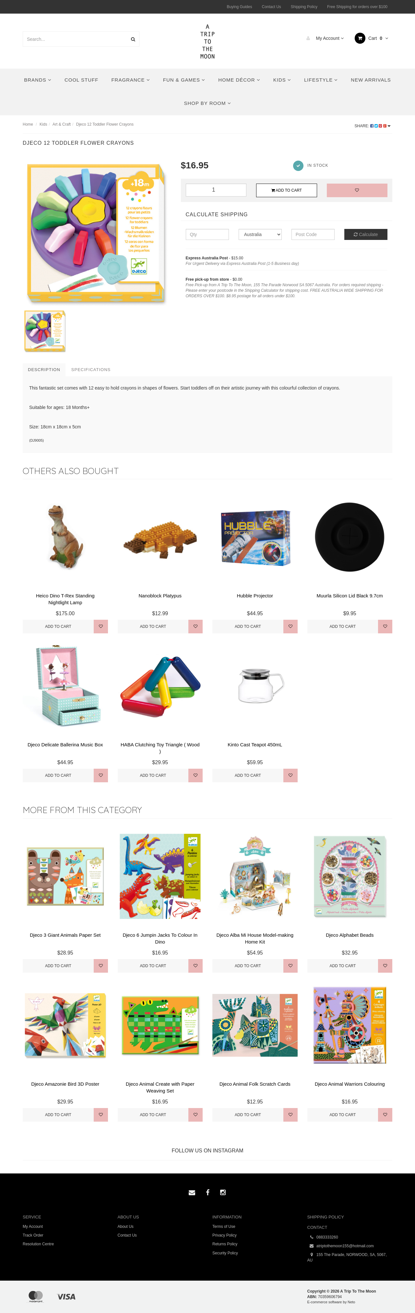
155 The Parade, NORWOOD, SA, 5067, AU (347, 1257)
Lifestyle (321, 80)
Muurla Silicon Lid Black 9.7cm (350, 595)
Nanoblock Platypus (160, 595)
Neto (351, 1302)
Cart (371, 38)
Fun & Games (184, 80)
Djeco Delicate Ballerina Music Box (65, 744)
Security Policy (225, 1253)
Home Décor (239, 80)
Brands (38, 80)
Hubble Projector (255, 595)
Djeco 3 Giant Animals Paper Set (65, 935)
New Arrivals (371, 80)
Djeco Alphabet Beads (350, 935)
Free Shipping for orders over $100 (357, 7)
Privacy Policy (224, 1235)
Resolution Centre (38, 1244)
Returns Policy (224, 1244)
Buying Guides (239, 7)
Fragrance (130, 80)
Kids (282, 80)
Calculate (366, 234)
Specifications (91, 369)
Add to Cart (286, 190)
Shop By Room (207, 103)
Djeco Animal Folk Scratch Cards (254, 1084)
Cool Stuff (81, 80)
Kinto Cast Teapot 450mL (255, 744)
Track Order (33, 1235)
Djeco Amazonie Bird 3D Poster (65, 1084)
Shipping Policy (304, 7)
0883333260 (322, 1237)
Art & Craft (62, 124)
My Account (323, 38)
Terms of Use (223, 1226)
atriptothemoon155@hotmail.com (340, 1246)
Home (28, 124)
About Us (126, 1226)
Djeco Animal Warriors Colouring (350, 1084)
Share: (373, 126)
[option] (97, 234)
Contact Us (271, 7)
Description (44, 369)
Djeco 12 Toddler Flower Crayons (105, 124)
